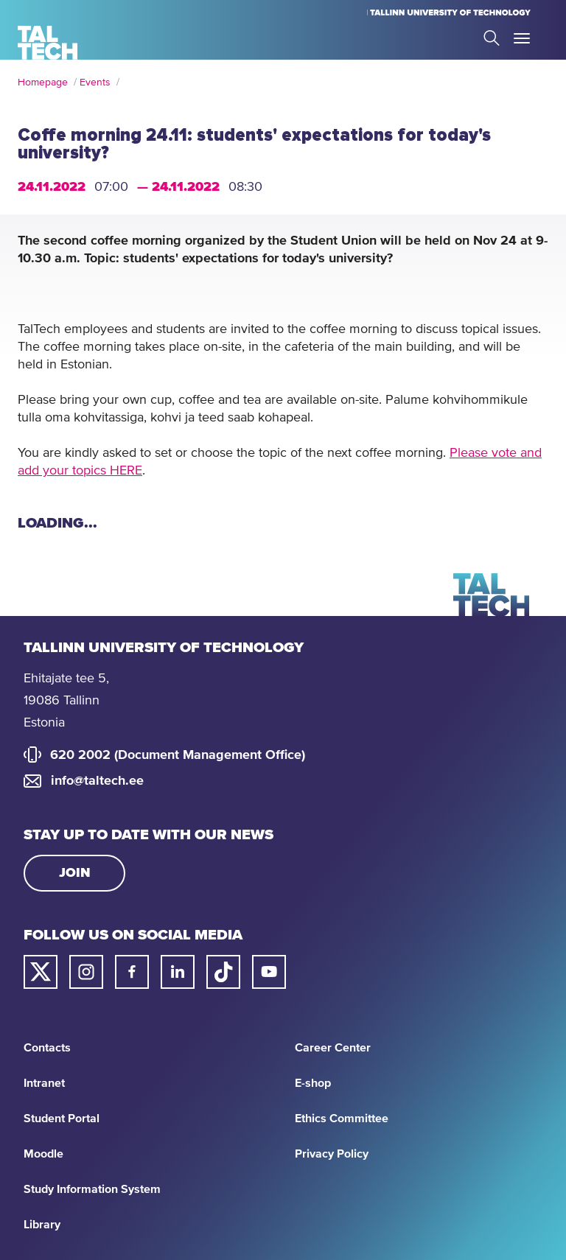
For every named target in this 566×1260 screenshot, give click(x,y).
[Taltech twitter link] (40, 972)
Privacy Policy (331, 1154)
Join (75, 873)
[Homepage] (47, 43)
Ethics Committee (341, 1118)
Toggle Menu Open (522, 38)
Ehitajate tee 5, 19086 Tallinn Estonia (66, 700)
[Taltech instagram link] (86, 972)
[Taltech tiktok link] (223, 972)
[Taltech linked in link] (178, 972)
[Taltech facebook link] (132, 972)
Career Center (333, 1048)
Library (42, 1225)
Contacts (47, 1048)
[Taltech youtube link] (269, 972)
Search (492, 38)
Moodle (43, 1154)
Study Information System (92, 1189)
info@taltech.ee (97, 781)
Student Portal (61, 1118)
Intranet (44, 1083)
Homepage (43, 82)
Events (95, 82)
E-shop (313, 1083)
